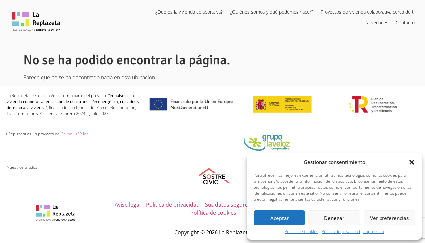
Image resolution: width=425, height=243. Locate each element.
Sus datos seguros (228, 204)
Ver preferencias (389, 218)
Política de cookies (213, 212)
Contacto (405, 22)
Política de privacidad (341, 231)
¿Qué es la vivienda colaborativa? (189, 12)
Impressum (373, 231)
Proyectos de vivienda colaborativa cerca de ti (368, 12)
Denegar (334, 218)
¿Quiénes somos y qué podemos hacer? (271, 12)
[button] (411, 162)
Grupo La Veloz (74, 134)
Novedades (376, 22)
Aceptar (279, 218)
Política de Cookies (301, 231)
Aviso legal (128, 204)
